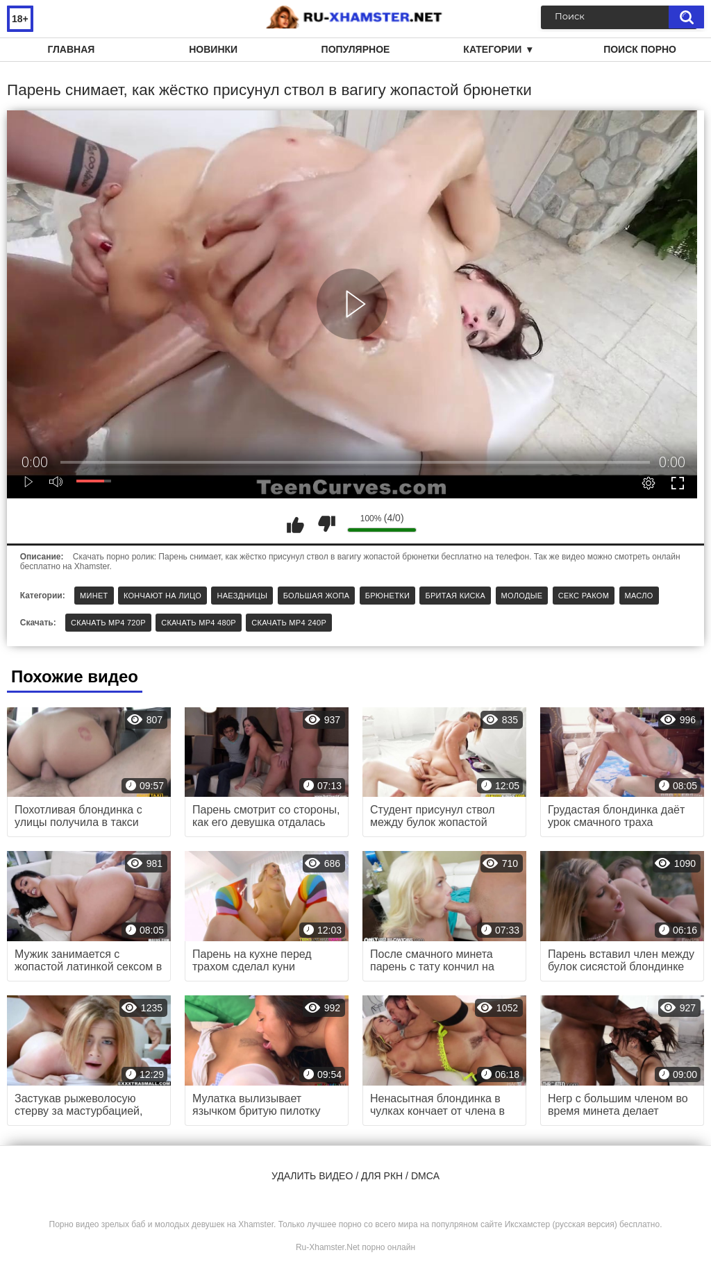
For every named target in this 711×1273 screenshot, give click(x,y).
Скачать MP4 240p (288, 622)
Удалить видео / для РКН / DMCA (355, 1175)
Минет (94, 595)
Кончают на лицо (162, 595)
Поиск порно (639, 49)
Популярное (355, 49)
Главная (70, 49)
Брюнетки (387, 595)
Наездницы (242, 595)
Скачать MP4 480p (198, 622)
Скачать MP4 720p (108, 622)
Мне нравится (295, 524)
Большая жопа (316, 595)
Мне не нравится (326, 524)
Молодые (522, 595)
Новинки (213, 49)
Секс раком (584, 595)
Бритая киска (455, 595)
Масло (639, 595)
